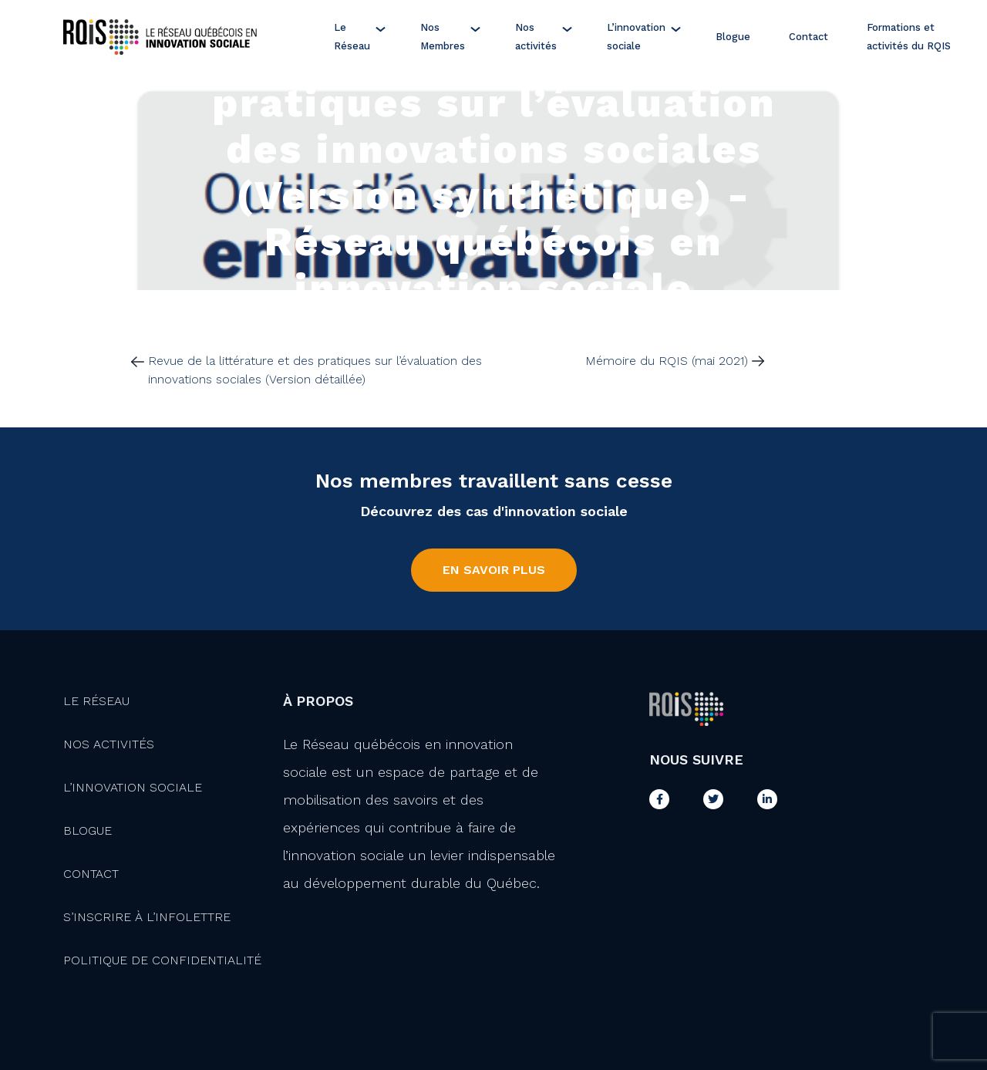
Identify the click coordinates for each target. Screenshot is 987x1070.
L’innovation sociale (636, 37)
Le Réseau (352, 37)
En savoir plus (494, 569)
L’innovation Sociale (132, 787)
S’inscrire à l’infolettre (147, 917)
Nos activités (536, 37)
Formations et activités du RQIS (909, 37)
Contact (808, 36)
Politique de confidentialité (162, 960)
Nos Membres (442, 37)
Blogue (733, 36)
